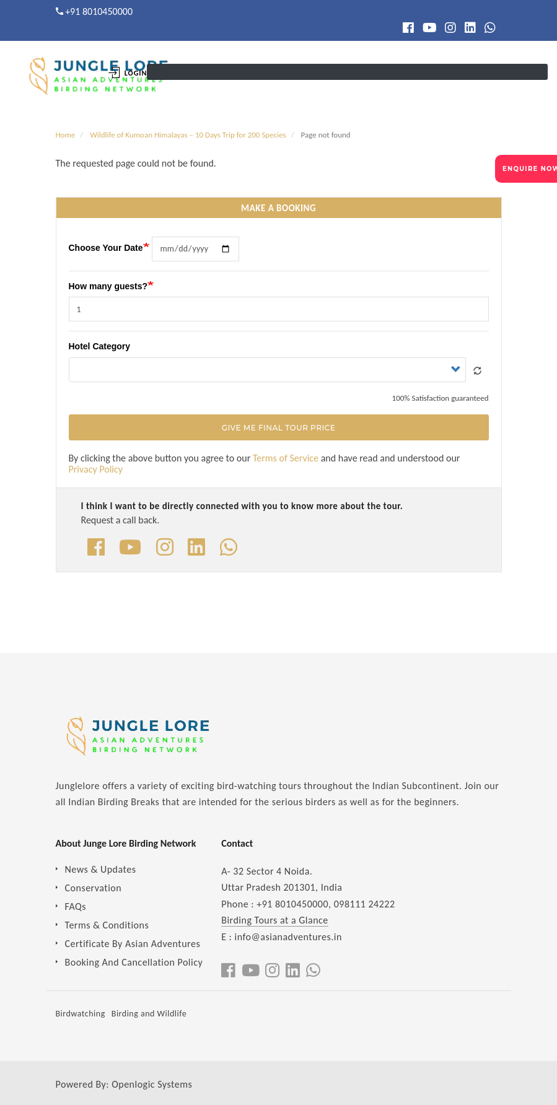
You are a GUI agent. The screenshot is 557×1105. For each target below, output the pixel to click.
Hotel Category (100, 346)
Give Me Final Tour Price (278, 428)
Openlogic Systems (152, 1084)
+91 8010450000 (99, 11)
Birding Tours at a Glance (274, 920)
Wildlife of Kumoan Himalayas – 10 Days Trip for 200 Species (188, 134)
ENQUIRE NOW (529, 169)
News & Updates (100, 869)
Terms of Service (285, 458)
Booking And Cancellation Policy (134, 962)
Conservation (93, 888)
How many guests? (108, 286)
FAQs (76, 906)
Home (66, 134)
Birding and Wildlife (149, 1013)
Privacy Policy (96, 469)
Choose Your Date (106, 247)
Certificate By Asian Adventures (133, 944)
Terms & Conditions (107, 925)
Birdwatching (80, 1013)
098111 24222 (364, 904)
